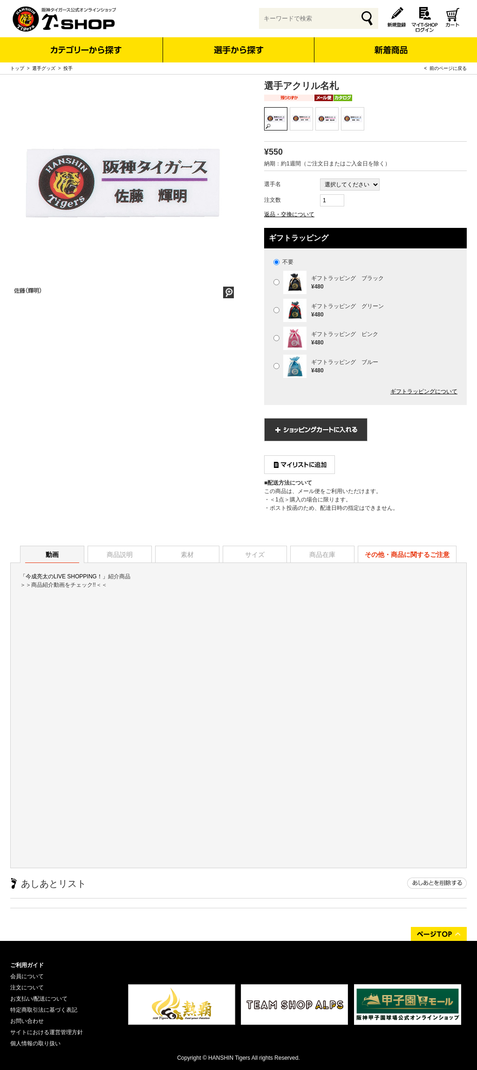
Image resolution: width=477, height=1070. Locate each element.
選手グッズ (43, 68)
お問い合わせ (27, 1021)
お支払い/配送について (39, 998)
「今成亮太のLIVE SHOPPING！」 (64, 576)
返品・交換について (289, 214)
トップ (17, 68)
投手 (68, 68)
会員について (27, 976)
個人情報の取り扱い (35, 1043)
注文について (27, 987)
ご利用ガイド (27, 965)
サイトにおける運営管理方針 (46, 1032)
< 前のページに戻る (445, 68)
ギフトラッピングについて (423, 391)
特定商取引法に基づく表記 (43, 1010)
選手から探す (238, 49)
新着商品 (390, 43)
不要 (283, 262)
